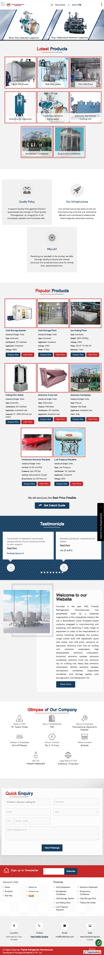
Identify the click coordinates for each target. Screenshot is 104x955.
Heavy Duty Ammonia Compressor (53, 117)
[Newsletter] (54, 871)
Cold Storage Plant (47, 330)
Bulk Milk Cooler (20, 84)
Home (7, 887)
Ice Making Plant (79, 330)
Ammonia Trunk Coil (47, 395)
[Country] (76, 812)
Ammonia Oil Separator (20, 119)
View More (27, 355)
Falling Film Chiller (15, 395)
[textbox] (28, 802)
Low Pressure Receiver (65, 459)
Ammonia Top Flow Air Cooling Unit (85, 117)
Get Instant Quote (52, 505)
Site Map (8, 896)
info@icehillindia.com (65, 937)
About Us (33, 887)
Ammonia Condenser (81, 395)
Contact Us (33, 891)
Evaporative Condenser (69, 154)
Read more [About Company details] (65, 684)
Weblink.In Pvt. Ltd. (34, 953)
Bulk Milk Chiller (53, 84)
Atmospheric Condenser (36, 154)
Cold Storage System (16, 330)
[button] (39, 937)
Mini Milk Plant (85, 84)
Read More (12, 548)
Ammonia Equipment (89, 887)
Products (9, 891)
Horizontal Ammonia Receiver (36, 459)
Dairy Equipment (63, 887)
